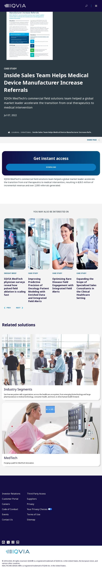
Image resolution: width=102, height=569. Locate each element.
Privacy (30, 504)
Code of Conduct (10, 509)
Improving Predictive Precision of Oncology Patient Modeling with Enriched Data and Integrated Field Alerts (38, 290)
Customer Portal (10, 498)
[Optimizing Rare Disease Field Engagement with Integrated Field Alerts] (63, 243)
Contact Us (7, 519)
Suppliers (32, 498)
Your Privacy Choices (37, 509)
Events (5, 514)
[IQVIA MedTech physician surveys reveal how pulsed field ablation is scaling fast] (15, 243)
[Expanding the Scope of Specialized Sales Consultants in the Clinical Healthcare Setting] (87, 243)
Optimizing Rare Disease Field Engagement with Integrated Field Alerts (62, 285)
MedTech (10, 458)
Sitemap (31, 519)
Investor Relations (11, 493)
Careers (6, 504)
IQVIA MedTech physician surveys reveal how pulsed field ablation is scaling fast (15, 286)
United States (26, 132)
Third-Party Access (36, 493)
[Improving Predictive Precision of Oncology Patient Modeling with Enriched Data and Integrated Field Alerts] (39, 243)
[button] (8, 308)
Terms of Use (33, 514)
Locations (15, 132)
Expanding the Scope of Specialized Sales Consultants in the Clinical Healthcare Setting (86, 288)
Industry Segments (18, 389)
